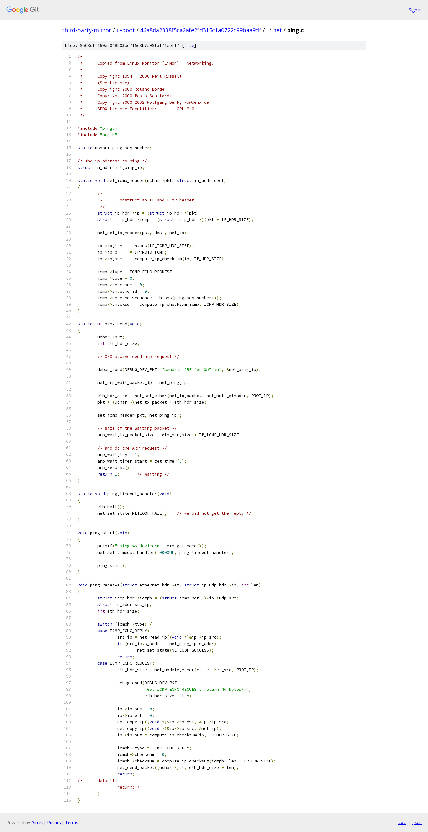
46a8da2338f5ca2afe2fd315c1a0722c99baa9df (200, 30)
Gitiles (37, 822)
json (417, 822)
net (277, 30)
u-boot (126, 30)
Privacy (54, 822)
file (189, 45)
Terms (71, 822)
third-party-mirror (86, 30)
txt (402, 822)
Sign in (415, 10)
